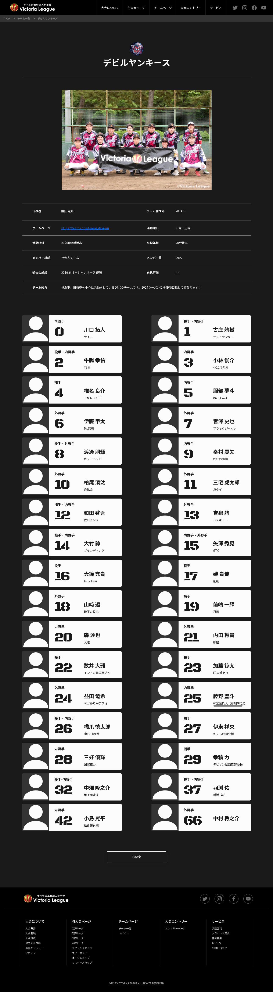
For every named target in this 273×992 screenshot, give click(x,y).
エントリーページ (175, 928)
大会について (110, 8)
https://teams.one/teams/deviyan (85, 228)
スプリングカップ (82, 948)
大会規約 (30, 938)
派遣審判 (87, 6)
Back (136, 856)
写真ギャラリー (34, 948)
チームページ (163, 8)
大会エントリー (190, 8)
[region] (100, 330)
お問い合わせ (219, 948)
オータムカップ (81, 957)
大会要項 (30, 933)
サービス (216, 8)
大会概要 (74, 6)
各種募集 (217, 938)
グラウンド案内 (221, 933)
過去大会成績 (33, 943)
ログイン (124, 933)
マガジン (30, 952)
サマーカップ (79, 952)
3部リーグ (86, 6)
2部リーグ (62, 6)
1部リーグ (77, 928)
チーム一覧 (125, 928)
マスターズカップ (82, 962)
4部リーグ (77, 943)
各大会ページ (136, 8)
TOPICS (216, 943)
